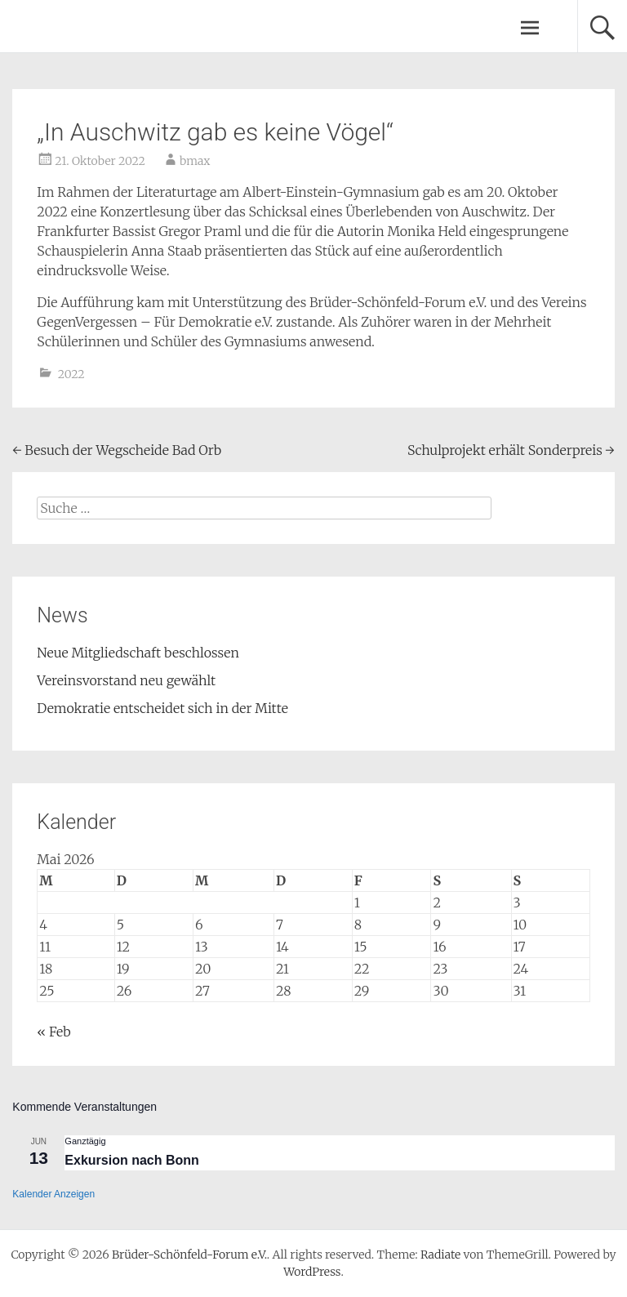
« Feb (53, 1031)
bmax (195, 161)
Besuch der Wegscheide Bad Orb (116, 450)
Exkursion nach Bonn (131, 1160)
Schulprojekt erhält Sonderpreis (511, 450)
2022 (71, 374)
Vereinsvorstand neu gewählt (126, 680)
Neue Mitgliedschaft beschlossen (138, 652)
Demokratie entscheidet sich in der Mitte (162, 708)
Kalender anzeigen (53, 1194)
